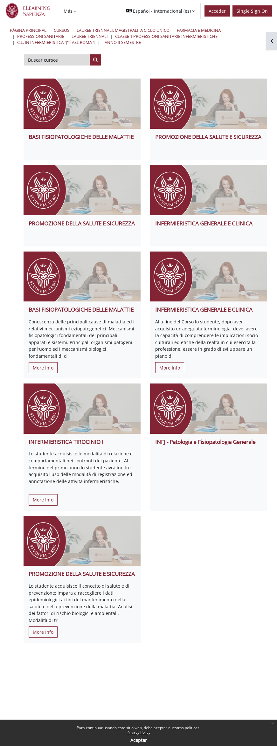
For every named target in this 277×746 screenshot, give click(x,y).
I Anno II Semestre (121, 42)
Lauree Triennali (90, 36)
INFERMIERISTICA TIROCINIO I (66, 442)
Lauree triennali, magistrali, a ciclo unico (123, 30)
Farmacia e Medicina (199, 30)
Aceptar (138, 740)
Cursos (61, 30)
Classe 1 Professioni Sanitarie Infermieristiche (166, 36)
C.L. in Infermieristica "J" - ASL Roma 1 (56, 42)
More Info (43, 368)
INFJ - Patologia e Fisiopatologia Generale (205, 442)
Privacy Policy (138, 732)
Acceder (217, 11)
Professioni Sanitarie (40, 36)
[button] (160, 11)
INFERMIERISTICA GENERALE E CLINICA (204, 223)
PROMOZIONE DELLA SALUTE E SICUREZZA (208, 137)
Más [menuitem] (68, 11)
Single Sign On (252, 11)
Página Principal (28, 30)
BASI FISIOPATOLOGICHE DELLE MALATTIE (81, 137)
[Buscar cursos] (57, 60)
